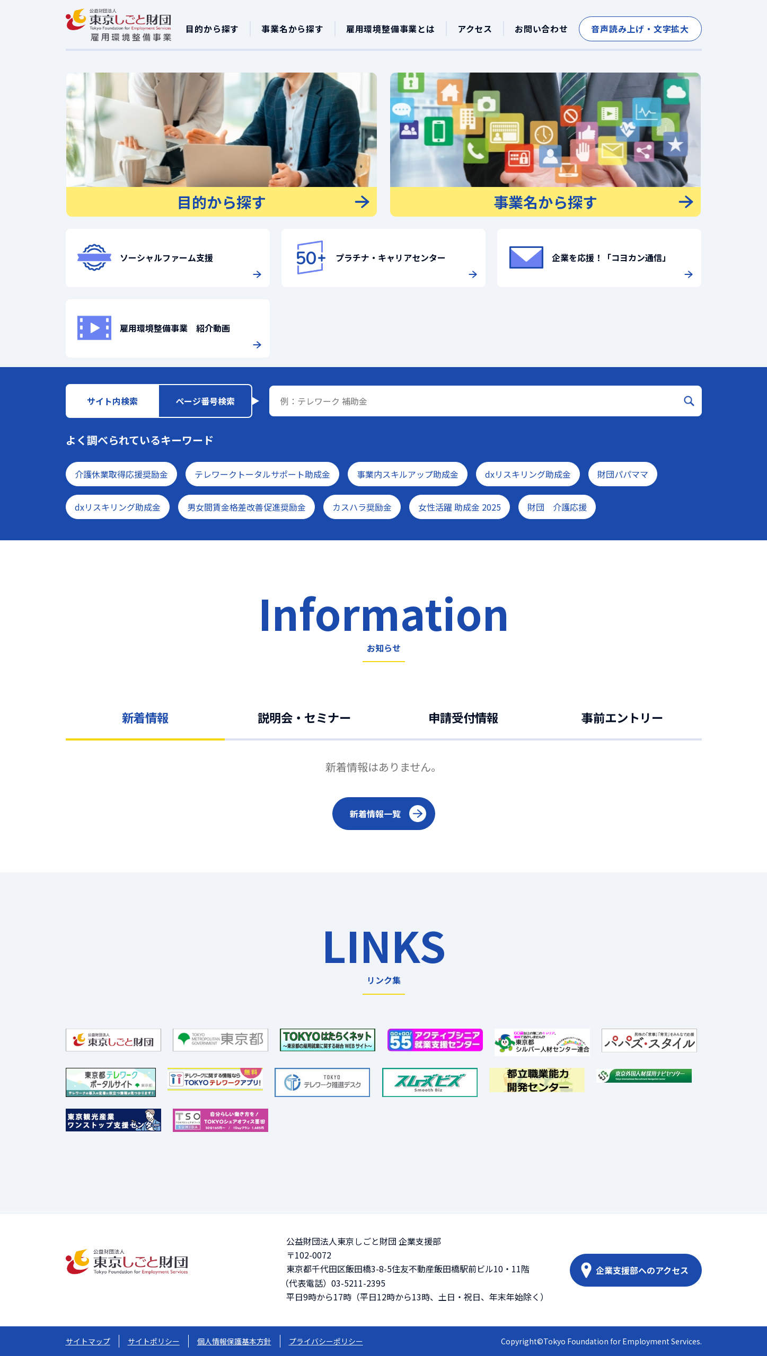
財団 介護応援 (557, 507)
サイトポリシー (154, 1341)
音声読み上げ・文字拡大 (640, 28)
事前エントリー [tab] (622, 717)
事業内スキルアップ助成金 (408, 474)
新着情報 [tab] (145, 717)
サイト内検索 (112, 401)
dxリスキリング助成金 (528, 474)
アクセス (474, 28)
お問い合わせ (541, 28)
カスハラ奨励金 (362, 507)
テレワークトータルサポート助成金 (262, 474)
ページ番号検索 (205, 401)
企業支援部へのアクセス (642, 1270)
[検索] (689, 400)
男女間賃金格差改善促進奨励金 (246, 507)
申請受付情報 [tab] (463, 717)
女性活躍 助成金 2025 (459, 507)
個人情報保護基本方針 (234, 1341)
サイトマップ (88, 1341)
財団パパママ (622, 474)
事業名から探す (292, 28)
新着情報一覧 (375, 813)
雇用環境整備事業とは (390, 28)
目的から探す (212, 28)
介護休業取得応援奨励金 (121, 474)
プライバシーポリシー (326, 1341)
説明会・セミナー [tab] (304, 717)
